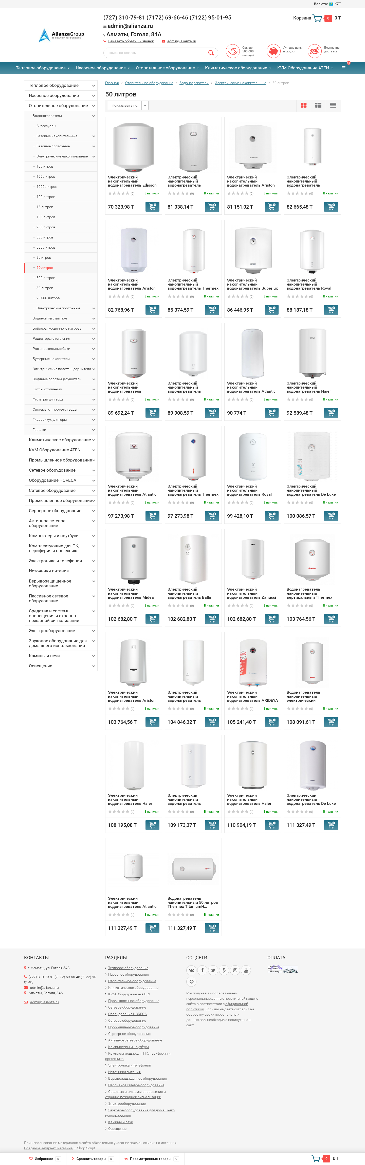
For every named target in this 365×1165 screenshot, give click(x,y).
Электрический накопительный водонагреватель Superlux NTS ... (252, 286)
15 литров (44, 207)
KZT (327, 4)
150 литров (45, 217)
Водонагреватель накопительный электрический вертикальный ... (303, 698)
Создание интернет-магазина (48, 1148)
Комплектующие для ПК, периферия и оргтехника (62, 548)
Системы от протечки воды (64, 409)
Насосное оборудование (101, 67)
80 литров (44, 288)
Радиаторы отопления (64, 338)
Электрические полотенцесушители (64, 369)
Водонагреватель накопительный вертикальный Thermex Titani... (309, 595)
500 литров (45, 278)
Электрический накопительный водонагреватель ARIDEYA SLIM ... (252, 698)
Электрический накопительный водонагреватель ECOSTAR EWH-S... (185, 389)
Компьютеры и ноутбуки (62, 535)
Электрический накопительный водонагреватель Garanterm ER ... (184, 183)
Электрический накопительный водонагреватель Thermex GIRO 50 (193, 492)
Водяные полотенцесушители (64, 379)
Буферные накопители (64, 358)
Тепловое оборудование (41, 67)
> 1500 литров (48, 298)
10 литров (44, 166)
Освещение (62, 666)
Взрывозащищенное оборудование (62, 583)
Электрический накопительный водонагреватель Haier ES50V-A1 (249, 801)
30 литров (44, 237)
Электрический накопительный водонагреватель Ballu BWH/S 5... (189, 595)
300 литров (45, 247)
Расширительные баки (64, 348)
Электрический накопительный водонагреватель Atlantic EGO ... (251, 389)
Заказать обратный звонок (131, 41)
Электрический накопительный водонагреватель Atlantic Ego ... (132, 904)
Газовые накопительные (66, 136)
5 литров (43, 257)
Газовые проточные (66, 146)
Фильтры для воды (64, 399)
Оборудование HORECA (62, 480)
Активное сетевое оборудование (62, 523)
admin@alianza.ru (181, 41)
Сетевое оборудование (62, 470)
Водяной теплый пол (64, 318)
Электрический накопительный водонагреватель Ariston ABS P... (251, 183)
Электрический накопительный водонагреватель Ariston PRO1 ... (132, 698)
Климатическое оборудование (236, 67)
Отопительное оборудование (165, 67)
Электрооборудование (62, 630)
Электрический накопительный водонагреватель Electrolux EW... (303, 183)
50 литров (44, 268)
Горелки (64, 429)
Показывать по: (125, 105)
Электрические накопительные (66, 156)
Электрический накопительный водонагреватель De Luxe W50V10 (311, 492)
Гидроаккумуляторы (64, 419)
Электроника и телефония (62, 561)
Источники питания (62, 571)
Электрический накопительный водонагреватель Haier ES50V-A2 (130, 801)
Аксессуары (46, 126)
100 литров (45, 176)
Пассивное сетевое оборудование (62, 598)
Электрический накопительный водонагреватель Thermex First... (193, 286)
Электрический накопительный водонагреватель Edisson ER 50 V (132, 183)
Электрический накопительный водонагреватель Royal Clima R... (309, 286)
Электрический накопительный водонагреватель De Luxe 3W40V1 (311, 801)
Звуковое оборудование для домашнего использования (62, 643)
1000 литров (46, 187)
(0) (121, 193)
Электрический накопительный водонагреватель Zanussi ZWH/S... (251, 595)
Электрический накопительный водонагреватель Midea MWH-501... (131, 595)
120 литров (45, 197)
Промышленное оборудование (62, 460)
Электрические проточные (66, 308)
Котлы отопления (64, 389)
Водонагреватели (64, 115)
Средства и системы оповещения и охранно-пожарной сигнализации (62, 615)
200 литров (45, 227)
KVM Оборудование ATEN (303, 67)
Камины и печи (62, 655)
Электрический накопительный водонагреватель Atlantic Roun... (132, 492)
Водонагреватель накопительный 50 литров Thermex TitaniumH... (193, 902)
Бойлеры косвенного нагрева (64, 328)
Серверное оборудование (62, 510)
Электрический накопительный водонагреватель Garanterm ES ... (124, 389)
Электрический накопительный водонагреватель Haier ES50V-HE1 (309, 389)
